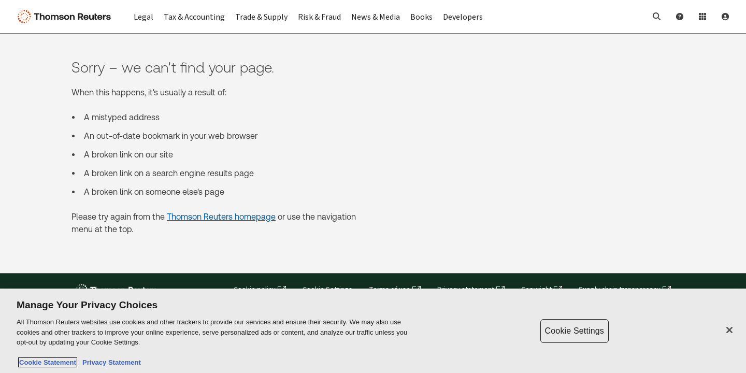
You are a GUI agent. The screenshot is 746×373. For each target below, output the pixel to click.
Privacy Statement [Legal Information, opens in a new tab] (110, 362)
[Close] (729, 330)
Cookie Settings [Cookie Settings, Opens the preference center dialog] (574, 330)
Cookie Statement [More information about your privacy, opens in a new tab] (47, 362)
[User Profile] (725, 16)
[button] (657, 16)
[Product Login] (702, 16)
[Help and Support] (679, 16)
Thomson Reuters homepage (221, 217)
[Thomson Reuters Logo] (66, 16)
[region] (373, 331)
